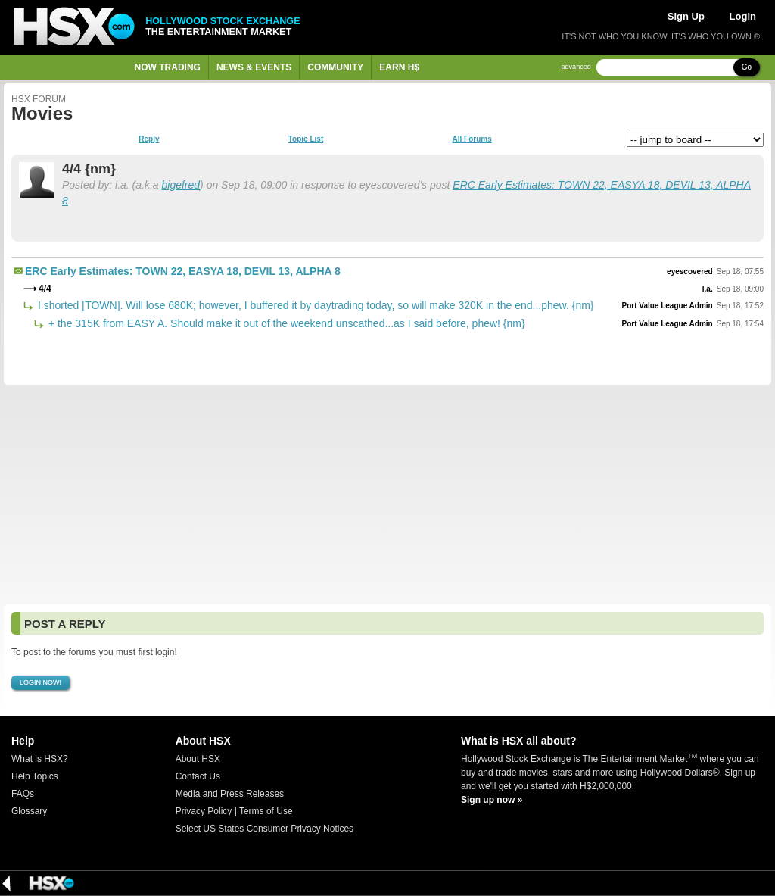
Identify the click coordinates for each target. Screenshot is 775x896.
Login (743, 16)
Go (747, 67)
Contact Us (198, 776)
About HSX (198, 759)
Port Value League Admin (667, 305)
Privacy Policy (204, 811)
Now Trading (168, 67)
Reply (149, 139)
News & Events (253, 67)
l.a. (707, 289)
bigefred (181, 185)
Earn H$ (399, 67)
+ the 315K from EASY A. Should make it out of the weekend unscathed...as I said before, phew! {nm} (285, 323)
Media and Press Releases (230, 793)
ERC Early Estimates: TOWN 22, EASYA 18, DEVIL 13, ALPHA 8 (183, 271)
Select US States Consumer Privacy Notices (264, 828)
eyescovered (690, 271)
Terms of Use (266, 811)
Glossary (29, 811)
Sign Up (686, 16)
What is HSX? (39, 759)
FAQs (22, 793)
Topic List (305, 139)
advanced (576, 67)
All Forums (471, 139)
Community (335, 67)
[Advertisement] (387, 495)
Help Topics (34, 776)
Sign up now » (491, 800)
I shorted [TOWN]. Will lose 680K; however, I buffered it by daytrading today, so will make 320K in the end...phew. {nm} (314, 305)
